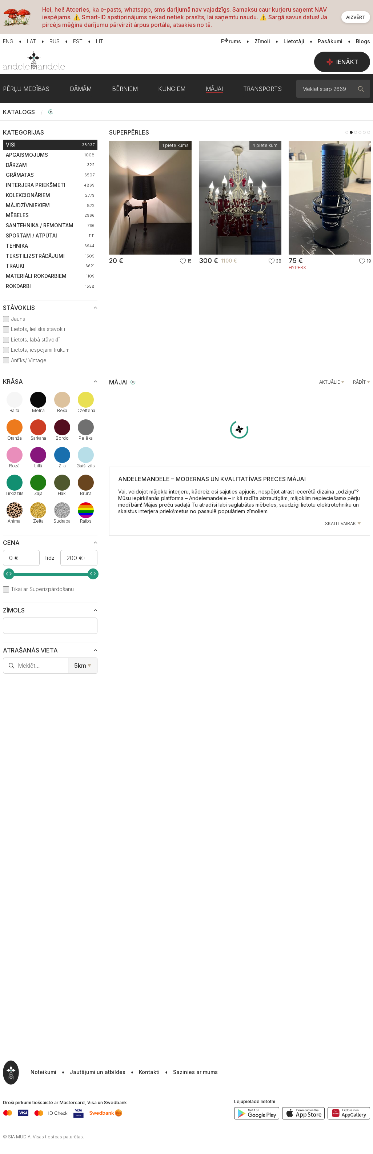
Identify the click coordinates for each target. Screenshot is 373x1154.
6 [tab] (368, 132)
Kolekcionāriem (50, 195)
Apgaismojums (50, 155)
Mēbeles (50, 215)
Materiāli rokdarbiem (50, 276)
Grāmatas (50, 175)
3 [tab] (355, 132)
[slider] (8, 573)
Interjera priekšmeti (50, 185)
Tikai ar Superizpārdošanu (42, 589)
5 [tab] (364, 132)
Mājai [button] (214, 88)
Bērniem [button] (125, 88)
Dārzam (50, 165)
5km (80, 665)
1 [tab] (346, 132)
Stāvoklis (19, 308)
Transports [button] (262, 88)
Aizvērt (355, 17)
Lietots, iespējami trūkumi (41, 350)
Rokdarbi (50, 286)
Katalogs (19, 112)
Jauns (18, 319)
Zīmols (14, 610)
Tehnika (50, 246)
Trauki (50, 266)
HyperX (297, 267)
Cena (11, 543)
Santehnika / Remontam (50, 225)
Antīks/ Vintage (29, 360)
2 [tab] (351, 132)
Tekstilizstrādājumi (50, 256)
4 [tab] (359, 132)
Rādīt (359, 382)
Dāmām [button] (81, 88)
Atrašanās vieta (30, 650)
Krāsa (13, 381)
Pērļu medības (26, 88)
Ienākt (342, 61)
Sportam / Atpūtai (50, 235)
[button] (189, 1072)
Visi (50, 144)
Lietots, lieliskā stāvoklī (38, 329)
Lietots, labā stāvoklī (35, 339)
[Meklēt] (361, 89)
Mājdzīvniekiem (50, 205)
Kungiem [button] (171, 88)
